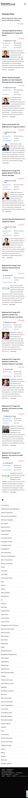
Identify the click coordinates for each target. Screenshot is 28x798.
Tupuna (3, 749)
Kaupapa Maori (5, 610)
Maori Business (8, 140)
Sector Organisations (7, 705)
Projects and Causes (7, 680)
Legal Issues (4, 614)
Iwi (2, 600)
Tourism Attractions (7, 738)
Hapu (2, 581)
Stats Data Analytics (7, 720)
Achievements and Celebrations (10, 509)
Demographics (5, 549)
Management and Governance (10, 625)
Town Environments (7, 741)
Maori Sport (4, 640)
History (3, 589)
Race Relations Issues (7, 683)
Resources (4, 694)
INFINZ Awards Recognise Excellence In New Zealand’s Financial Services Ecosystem (12, 80)
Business (6, 94)
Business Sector (5, 527)
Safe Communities (6, 698)
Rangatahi (4, 687)
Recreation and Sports (7, 691)
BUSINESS (19, 772)
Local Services (5, 621)
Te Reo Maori (5, 734)
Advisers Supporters (7, 512)
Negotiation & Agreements (9, 654)
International (5, 596)
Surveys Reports (6, 723)
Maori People (5, 636)
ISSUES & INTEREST (7, 771)
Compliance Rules (6, 545)
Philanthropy (4, 665)
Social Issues (4, 709)
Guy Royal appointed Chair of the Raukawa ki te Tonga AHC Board (12, 33)
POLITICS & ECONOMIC (8, 772)
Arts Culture (4, 523)
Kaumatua (4, 607)
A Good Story (5, 505)
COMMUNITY (9, 769)
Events (3, 567)
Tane (2, 731)
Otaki (17, 140)
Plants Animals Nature (7, 672)
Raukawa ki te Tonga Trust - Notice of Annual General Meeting (12, 268)
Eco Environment (6, 552)
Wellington (19, 47)
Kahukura (3, 603)
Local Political (5, 618)
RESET (22, 24)
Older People (5, 658)
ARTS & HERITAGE (6, 774)
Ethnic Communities (7, 563)
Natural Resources (6, 650)
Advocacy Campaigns (7, 520)
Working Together (6, 763)
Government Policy (6, 578)
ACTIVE (16, 774)
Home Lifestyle (5, 592)
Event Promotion (8, 282)
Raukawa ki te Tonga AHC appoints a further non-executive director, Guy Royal (12, 314)
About (3, 776)
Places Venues (5, 669)
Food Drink (4, 570)
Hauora (3, 585)
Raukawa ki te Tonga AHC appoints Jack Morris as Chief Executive (12, 408)
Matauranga (4, 643)
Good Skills (4, 574)
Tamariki (3, 727)
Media (2, 647)
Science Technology (7, 701)
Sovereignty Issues (6, 712)
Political (3, 676)
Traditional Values (6, 745)
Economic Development (8, 556)
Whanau (3, 756)
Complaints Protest (6, 541)
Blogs (9, 776)
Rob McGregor (7, 90)
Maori (5, 47)
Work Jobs (4, 760)
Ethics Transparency (7, 560)
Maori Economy (5, 632)
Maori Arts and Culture (7, 629)
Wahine (3, 752)
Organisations (5, 661)
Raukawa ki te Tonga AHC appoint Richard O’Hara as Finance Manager (11, 173)
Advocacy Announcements (9, 516)
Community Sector (6, 538)
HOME (3, 769)
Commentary (5, 534)
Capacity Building (6, 530)
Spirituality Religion (6, 716)
